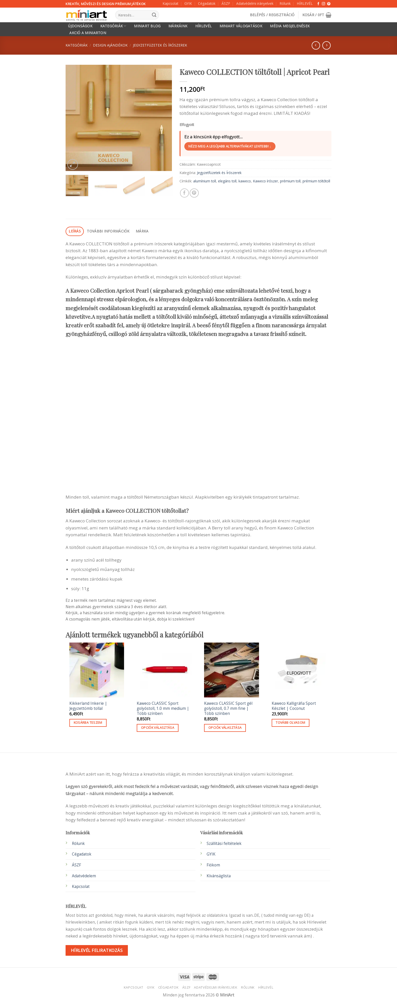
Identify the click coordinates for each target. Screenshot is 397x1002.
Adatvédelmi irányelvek (254, 3)
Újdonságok (80, 26)
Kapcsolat (170, 3)
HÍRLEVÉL (305, 3)
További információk (108, 231)
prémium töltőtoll (316, 181)
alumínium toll (204, 181)
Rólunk (285, 3)
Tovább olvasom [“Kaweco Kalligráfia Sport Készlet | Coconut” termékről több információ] (290, 722)
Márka (142, 231)
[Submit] (153, 14)
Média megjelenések (290, 26)
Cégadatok (206, 3)
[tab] (75, 231)
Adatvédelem (84, 876)
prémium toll (290, 181)
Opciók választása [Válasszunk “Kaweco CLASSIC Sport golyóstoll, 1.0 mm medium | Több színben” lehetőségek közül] (157, 728)
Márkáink (177, 26)
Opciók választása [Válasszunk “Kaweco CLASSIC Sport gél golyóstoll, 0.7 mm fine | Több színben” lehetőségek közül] (225, 728)
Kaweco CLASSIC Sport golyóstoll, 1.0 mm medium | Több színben (163, 708)
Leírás (75, 231)
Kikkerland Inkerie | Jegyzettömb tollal (88, 706)
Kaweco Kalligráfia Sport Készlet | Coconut (294, 706)
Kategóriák (113, 26)
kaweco (245, 181)
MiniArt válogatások (241, 26)
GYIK (188, 3)
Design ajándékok (110, 45)
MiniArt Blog (147, 26)
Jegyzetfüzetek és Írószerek (160, 45)
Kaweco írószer (265, 181)
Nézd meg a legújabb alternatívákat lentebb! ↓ (229, 146)
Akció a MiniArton (87, 33)
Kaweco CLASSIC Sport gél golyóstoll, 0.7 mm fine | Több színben (228, 708)
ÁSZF (226, 3)
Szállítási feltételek (224, 843)
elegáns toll (227, 181)
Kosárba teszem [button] (88, 722)
